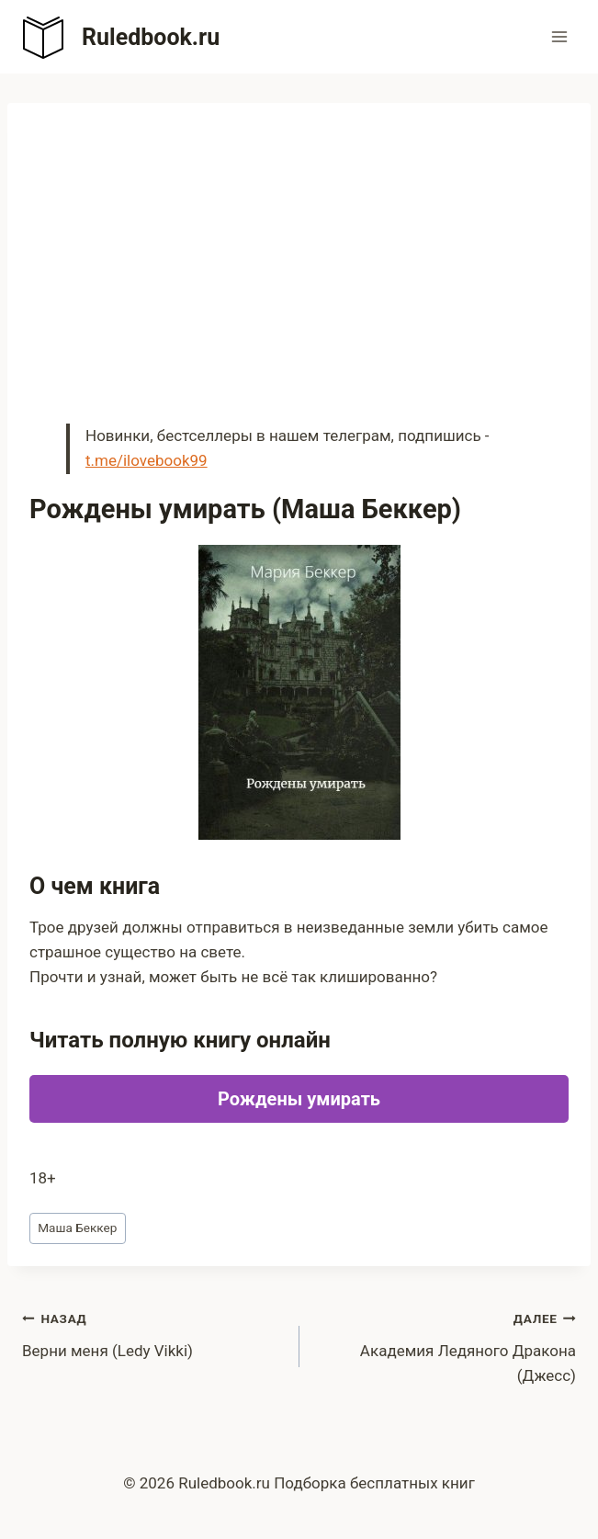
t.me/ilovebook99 (146, 460)
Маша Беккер (77, 1227)
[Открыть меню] (559, 36)
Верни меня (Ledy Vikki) (153, 1333)
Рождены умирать (299, 1099)
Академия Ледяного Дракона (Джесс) (446, 1345)
